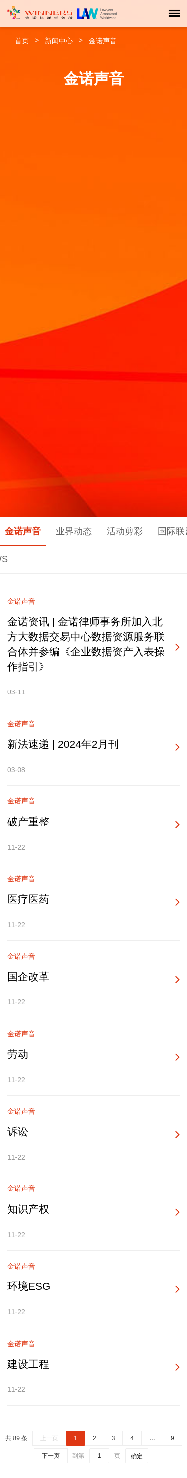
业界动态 (74, 531)
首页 (22, 41)
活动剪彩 (125, 531)
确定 (137, 1456)
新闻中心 (59, 41)
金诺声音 (103, 41)
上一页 (49, 1438)
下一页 (51, 1455)
